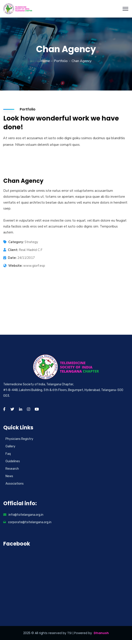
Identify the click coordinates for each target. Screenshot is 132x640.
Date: (12, 258)
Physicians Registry (19, 439)
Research (12, 469)
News (9, 476)
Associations (14, 483)
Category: (16, 242)
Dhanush (101, 633)
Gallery (10, 446)
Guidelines (12, 461)
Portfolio (61, 61)
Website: (15, 265)
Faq (8, 454)
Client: (13, 250)
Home (45, 61)
